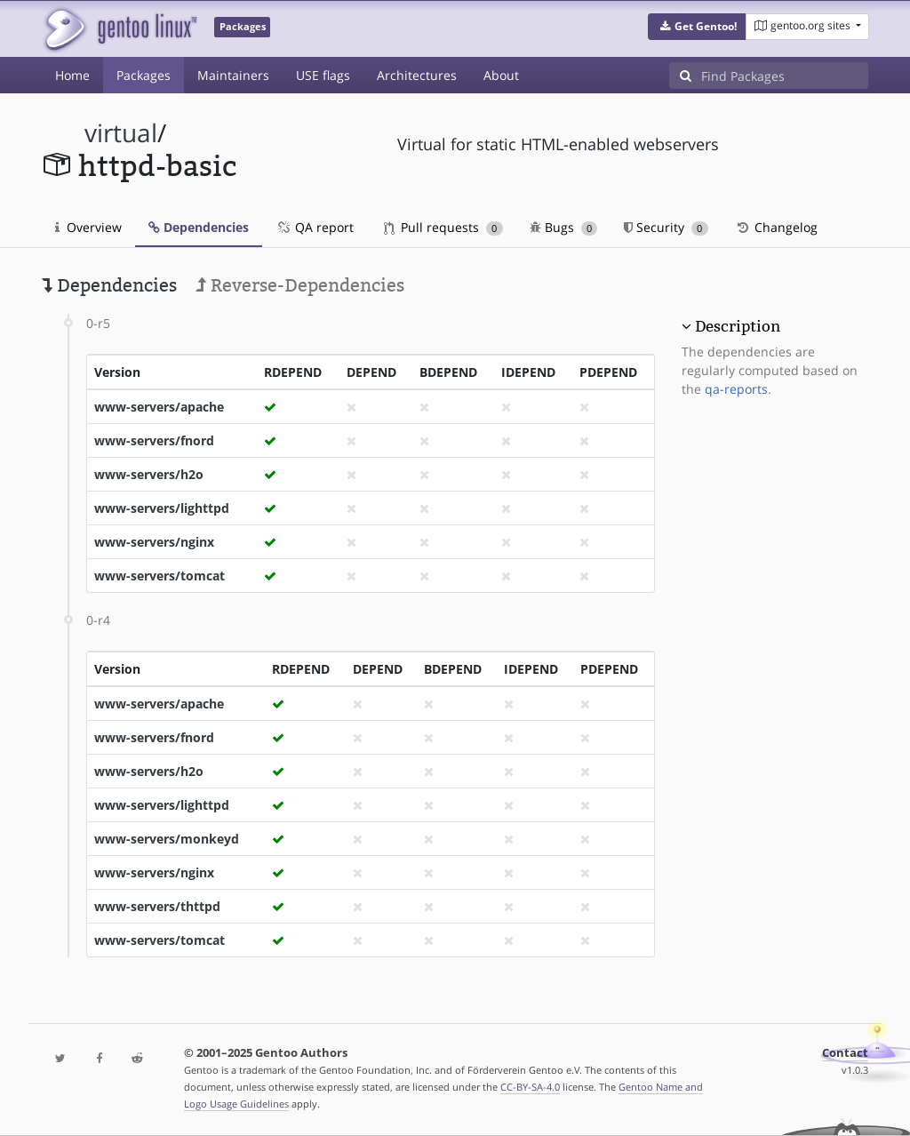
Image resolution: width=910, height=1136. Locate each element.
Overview (88, 227)
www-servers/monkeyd (166, 838)
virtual (120, 132)
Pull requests (443, 227)
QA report (314, 227)
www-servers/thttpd (157, 906)
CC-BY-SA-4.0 (530, 1086)
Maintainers (233, 75)
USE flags (323, 75)
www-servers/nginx (154, 541)
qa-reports (736, 388)
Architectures (417, 75)
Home (72, 75)
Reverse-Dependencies (300, 285)
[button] (697, 26)
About (501, 75)
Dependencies (198, 227)
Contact (845, 1052)
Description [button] (737, 326)
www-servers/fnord (154, 440)
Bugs (564, 227)
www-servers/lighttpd (161, 508)
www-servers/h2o (149, 474)
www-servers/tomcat (159, 575)
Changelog (776, 227)
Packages (143, 75)
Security (666, 227)
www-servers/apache (159, 406)
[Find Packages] (784, 75)
